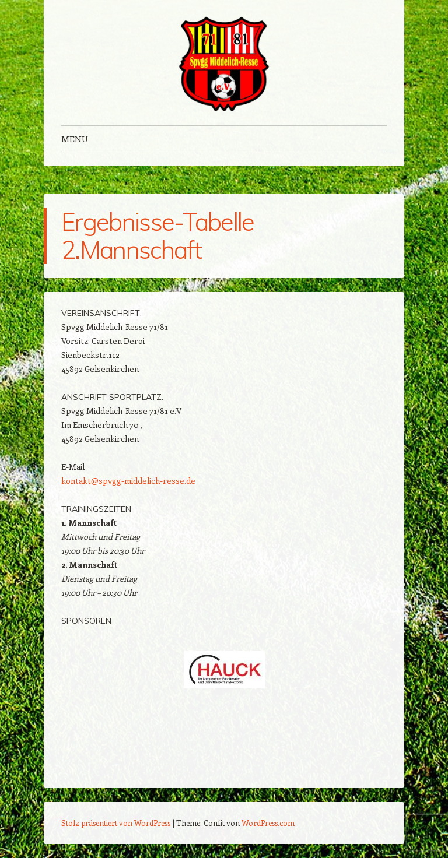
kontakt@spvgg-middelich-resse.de (128, 480)
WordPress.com (268, 823)
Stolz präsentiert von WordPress (115, 823)
